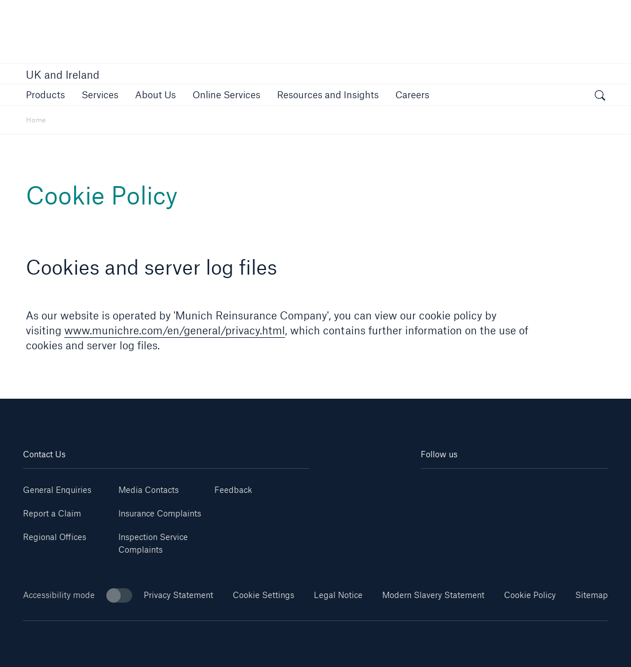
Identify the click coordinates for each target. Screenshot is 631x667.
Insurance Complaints (159, 513)
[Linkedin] (436, 485)
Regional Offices (54, 536)
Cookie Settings (263, 594)
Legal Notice (338, 594)
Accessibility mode (77, 595)
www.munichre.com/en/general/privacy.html (174, 330)
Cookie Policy (530, 594)
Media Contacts (148, 489)
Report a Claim (52, 513)
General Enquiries (57, 489)
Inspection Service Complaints (153, 543)
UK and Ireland (62, 75)
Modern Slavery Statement (433, 594)
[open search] (600, 96)
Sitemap (591, 594)
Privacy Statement (178, 594)
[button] (45, 94)
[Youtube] (467, 485)
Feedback (233, 489)
